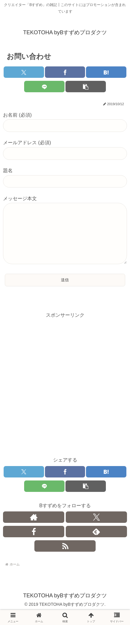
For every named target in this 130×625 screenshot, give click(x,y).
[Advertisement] (65, 396)
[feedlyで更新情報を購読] (96, 543)
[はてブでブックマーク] (106, 72)
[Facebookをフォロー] (33, 543)
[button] (85, 86)
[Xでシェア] (24, 72)
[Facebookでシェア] (65, 72)
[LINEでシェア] (44, 86)
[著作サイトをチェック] (33, 529)
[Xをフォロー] (96, 529)
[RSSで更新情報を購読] (65, 558)
